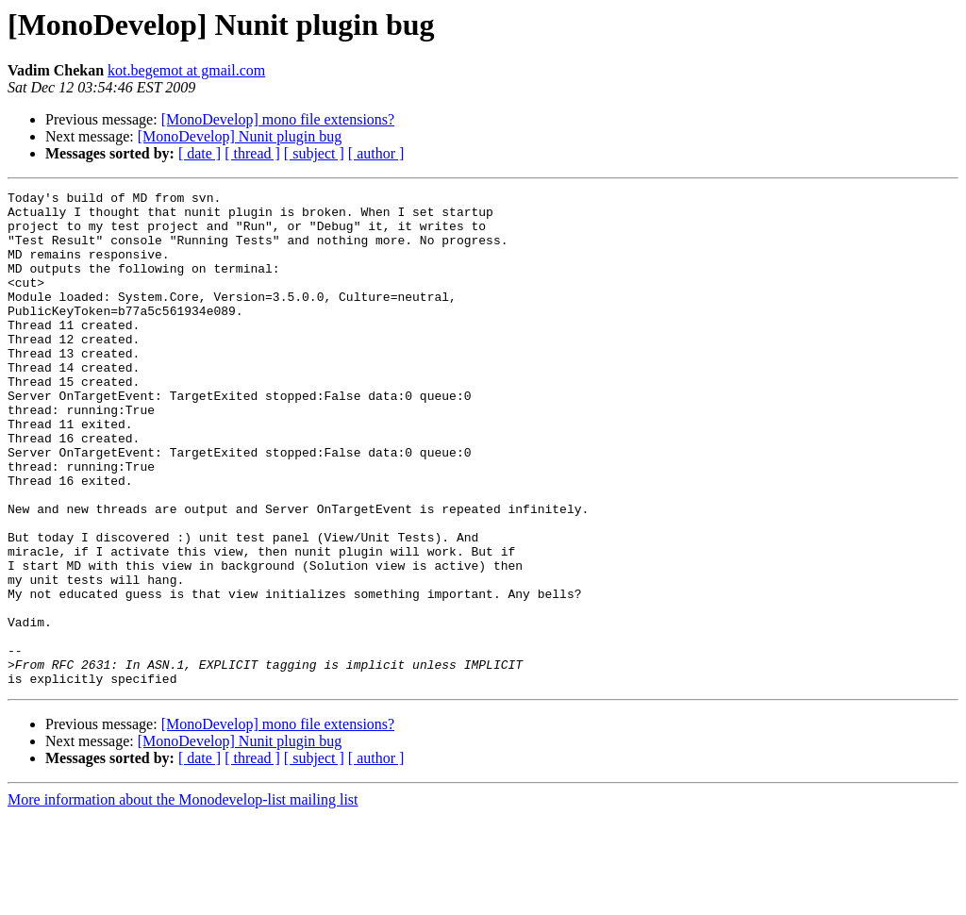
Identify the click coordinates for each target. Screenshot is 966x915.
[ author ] (376, 153)
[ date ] (199, 153)
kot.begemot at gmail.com (186, 70)
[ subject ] (314, 153)
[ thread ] (252, 153)
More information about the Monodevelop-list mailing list (183, 898)
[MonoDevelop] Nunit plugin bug (239, 136)
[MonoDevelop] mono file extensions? (278, 119)
